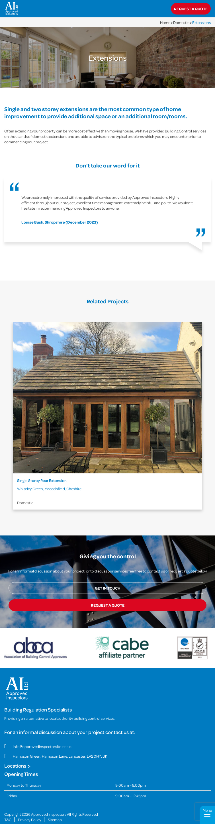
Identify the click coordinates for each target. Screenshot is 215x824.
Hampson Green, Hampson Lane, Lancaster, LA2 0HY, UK (60, 748)
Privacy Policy (29, 811)
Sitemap (55, 811)
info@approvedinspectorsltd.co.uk (42, 738)
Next (206, 420)
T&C (7, 811)
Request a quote (191, 8)
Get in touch (107, 588)
